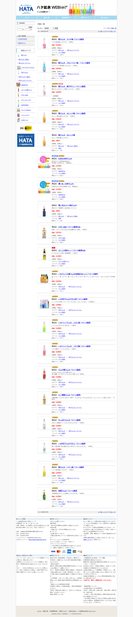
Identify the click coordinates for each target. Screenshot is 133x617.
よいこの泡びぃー (63, 261)
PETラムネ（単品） (25, 77)
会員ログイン (22, 43)
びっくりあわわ (23, 110)
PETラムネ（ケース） (75, 286)
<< (99, 31)
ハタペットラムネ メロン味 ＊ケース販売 (74, 323)
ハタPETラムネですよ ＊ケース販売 (71, 444)
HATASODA (22, 105)
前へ (101, 31)
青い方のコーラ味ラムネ (67, 205)
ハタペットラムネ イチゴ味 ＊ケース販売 (74, 346)
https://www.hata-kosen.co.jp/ (37, 539)
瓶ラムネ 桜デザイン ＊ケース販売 (71, 86)
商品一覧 (46, 17)
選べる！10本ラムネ (66, 184)
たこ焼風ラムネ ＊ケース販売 (69, 395)
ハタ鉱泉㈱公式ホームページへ (87, 611)
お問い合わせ (104, 17)
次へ (112, 31)
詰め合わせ (61, 171)
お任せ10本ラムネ (65, 158)
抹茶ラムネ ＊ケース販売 (67, 491)
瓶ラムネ (61, 50)
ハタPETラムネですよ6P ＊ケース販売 (72, 299)
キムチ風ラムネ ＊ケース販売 (69, 370)
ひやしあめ (61, 238)
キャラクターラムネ (25, 67)
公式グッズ (22, 120)
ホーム (27, 17)
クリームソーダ (23, 100)
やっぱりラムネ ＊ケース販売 (69, 420)
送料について (85, 17)
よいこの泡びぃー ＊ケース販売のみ (71, 250)
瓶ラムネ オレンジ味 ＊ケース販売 (71, 113)
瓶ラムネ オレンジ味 (66, 135)
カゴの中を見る (22, 39)
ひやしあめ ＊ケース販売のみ (69, 227)
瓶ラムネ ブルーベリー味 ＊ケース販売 (74, 63)
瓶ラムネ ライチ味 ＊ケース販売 (71, 39)
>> (114, 31)
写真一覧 (113, 28)
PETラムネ (61, 286)
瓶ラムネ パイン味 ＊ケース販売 (71, 467)
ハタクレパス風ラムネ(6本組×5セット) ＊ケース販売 (78, 274)
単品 (59, 148)
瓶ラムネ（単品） (72, 146)
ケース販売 (61, 52)
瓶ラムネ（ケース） (73, 50)
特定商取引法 (66, 17)
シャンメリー (22, 115)
